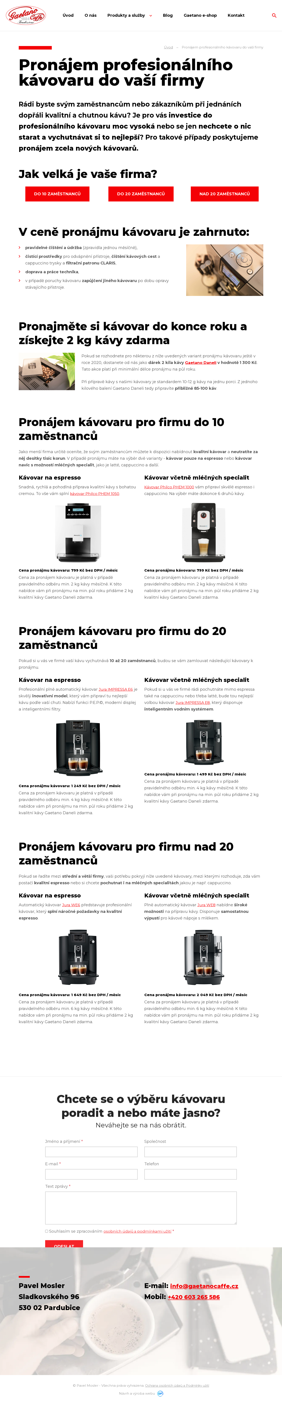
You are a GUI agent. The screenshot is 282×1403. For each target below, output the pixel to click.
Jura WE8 (206, 905)
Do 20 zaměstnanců (141, 194)
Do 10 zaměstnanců (57, 194)
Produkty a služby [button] (127, 15)
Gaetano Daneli (201, 362)
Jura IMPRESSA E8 (194, 702)
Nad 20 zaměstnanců (225, 194)
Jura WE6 (71, 905)
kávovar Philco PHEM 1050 (96, 493)
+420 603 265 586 (198, 1297)
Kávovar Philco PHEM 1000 (171, 487)
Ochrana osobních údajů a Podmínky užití (177, 1385)
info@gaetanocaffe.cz (209, 1286)
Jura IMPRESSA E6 (117, 689)
